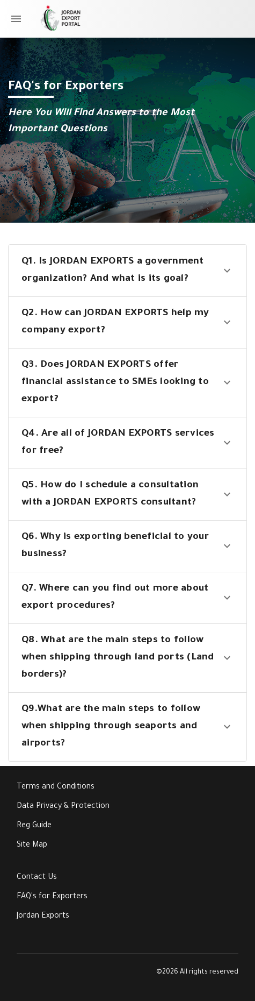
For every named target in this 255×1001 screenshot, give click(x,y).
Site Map (32, 845)
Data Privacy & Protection (63, 807)
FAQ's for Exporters (52, 897)
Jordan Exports (43, 916)
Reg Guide (34, 826)
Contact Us (37, 878)
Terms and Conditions (55, 787)
